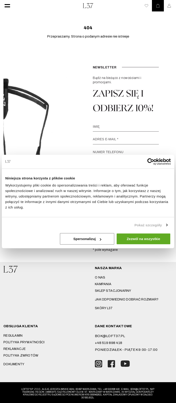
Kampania (103, 284)
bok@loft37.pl (110, 336)
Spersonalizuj (87, 239)
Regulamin (13, 335)
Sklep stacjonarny (113, 290)
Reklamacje (14, 349)
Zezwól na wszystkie (143, 239)
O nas (100, 277)
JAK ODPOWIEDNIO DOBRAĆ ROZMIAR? (127, 299)
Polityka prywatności (24, 342)
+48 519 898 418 (108, 343)
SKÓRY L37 (104, 308)
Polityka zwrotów (20, 355)
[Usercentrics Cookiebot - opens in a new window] (151, 161)
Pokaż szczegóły (148, 225)
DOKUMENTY (14, 364)
